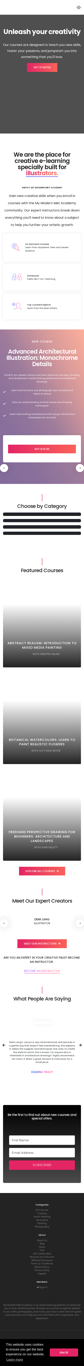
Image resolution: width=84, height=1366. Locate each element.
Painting (42, 1223)
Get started (42, 67)
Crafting (42, 1213)
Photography (42, 1226)
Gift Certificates (42, 1253)
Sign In (42, 1287)
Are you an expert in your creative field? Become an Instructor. (41, 960)
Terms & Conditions (42, 1263)
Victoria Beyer (50, 751)
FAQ (42, 1250)
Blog (42, 1243)
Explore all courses (42, 871)
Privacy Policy (42, 1270)
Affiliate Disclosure (42, 1260)
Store (42, 1247)
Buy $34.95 (42, 449)
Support (42, 1273)
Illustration (42, 1220)
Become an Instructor (42, 971)
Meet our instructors (42, 944)
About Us (42, 1240)
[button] (80, 468)
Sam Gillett (50, 847)
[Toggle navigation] (79, 7)
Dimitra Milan (50, 654)
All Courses (42, 1210)
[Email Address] (42, 1152)
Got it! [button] (64, 1352)
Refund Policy (42, 1267)
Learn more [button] (14, 1359)
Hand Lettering (42, 1216)
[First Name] (42, 1140)
